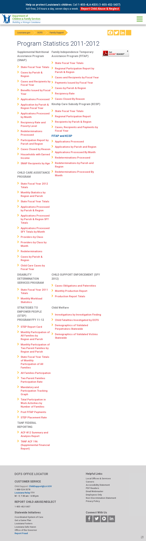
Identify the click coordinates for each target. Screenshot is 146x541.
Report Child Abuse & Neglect (100, 8)
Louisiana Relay (23, 492)
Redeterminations (31, 251)
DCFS (42, 32)
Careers (90, 481)
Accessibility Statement (98, 485)
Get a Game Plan (23, 520)
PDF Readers (92, 488)
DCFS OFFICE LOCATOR (31, 474)
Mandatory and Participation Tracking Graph (34, 391)
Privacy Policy (93, 501)
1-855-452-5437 (22, 506)
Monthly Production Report (71, 290)
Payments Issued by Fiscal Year (74, 82)
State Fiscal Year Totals (35, 67)
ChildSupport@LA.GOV (40, 486)
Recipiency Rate (65, 93)
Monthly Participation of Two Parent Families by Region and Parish (35, 348)
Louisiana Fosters (23, 523)
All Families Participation (36, 373)
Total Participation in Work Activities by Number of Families (33, 403)
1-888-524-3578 (22, 489)
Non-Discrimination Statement (101, 498)
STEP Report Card (31, 326)
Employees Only (94, 494)
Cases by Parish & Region (70, 88)
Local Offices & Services (98, 478)
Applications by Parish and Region (75, 146)
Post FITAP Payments (33, 412)
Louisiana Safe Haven (25, 527)
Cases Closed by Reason (35, 149)
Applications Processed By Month (75, 152)
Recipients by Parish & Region (73, 121)
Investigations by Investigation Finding (78, 314)
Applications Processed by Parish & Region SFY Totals (35, 219)
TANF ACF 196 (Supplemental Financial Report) (35, 445)
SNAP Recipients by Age (35, 163)
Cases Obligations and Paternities (75, 285)
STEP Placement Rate (34, 417)
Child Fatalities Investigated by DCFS (77, 320)
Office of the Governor (26, 530)
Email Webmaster (94, 491)
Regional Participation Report (73, 116)
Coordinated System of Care (29, 517)
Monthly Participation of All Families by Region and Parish (35, 336)
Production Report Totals (70, 296)
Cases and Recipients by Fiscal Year (77, 77)
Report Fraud (21, 533)
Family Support (60, 32)
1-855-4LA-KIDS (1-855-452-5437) (99, 4)
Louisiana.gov (24, 32)
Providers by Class (32, 237)
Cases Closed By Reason (70, 98)
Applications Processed (35, 99)
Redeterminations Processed (72, 157)
